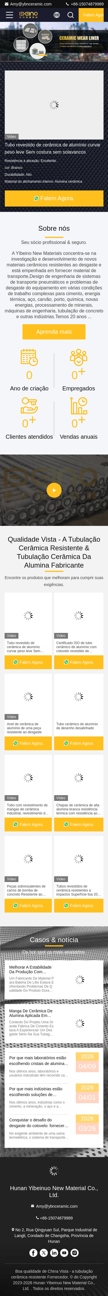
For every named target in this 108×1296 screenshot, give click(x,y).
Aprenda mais (54, 332)
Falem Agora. (93, 15)
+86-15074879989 (84, 4)
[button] (42, 55)
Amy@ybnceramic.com (28, 4)
